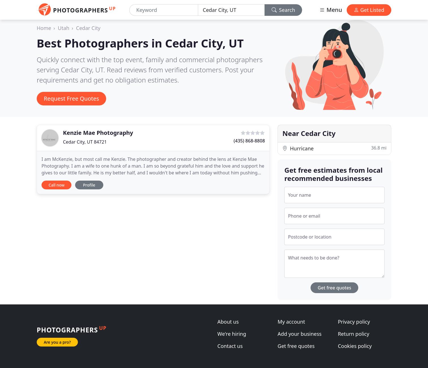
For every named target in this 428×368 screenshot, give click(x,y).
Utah (63, 28)
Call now (56, 185)
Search (283, 10)
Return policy (353, 333)
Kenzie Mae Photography (98, 133)
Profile (89, 185)
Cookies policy (355, 346)
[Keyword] (163, 10)
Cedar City (88, 28)
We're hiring (231, 333)
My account (291, 321)
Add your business (300, 333)
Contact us (230, 346)
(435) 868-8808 (249, 141)
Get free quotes (334, 288)
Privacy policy (354, 321)
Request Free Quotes (71, 98)
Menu (330, 10)
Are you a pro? (57, 342)
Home (44, 28)
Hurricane (334, 148)
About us (228, 321)
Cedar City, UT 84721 (85, 142)
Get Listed (369, 10)
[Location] (231, 10)
